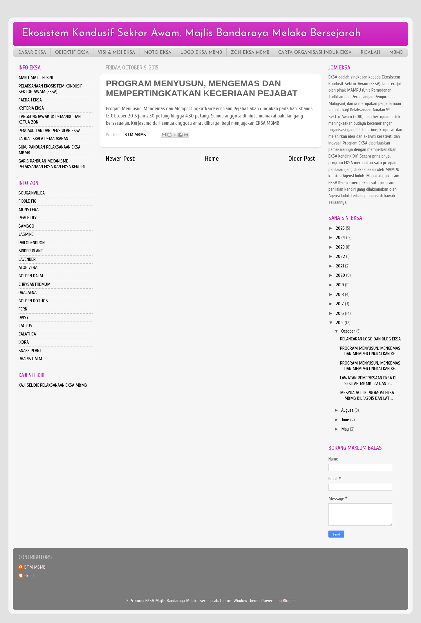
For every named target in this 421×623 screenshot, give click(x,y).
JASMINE (26, 234)
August (348, 410)
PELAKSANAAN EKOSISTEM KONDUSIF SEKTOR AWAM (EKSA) (50, 88)
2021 (340, 266)
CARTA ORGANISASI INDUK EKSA (315, 53)
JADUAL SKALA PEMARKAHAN (43, 138)
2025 (341, 228)
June (345, 419)
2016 (340, 313)
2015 (340, 322)
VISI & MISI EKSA (116, 53)
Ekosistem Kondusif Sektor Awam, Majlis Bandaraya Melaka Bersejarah (191, 33)
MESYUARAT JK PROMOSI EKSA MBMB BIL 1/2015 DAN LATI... (367, 395)
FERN (23, 309)
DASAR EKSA (32, 53)
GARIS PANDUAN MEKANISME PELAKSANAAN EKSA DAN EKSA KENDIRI (52, 163)
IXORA (24, 342)
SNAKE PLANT (30, 350)
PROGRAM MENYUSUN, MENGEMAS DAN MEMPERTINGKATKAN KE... (370, 351)
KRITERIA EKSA (31, 108)
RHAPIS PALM (30, 358)
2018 (340, 294)
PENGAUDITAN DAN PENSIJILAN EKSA (49, 130)
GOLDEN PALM (31, 276)
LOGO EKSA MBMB (201, 53)
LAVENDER (27, 259)
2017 (340, 303)
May (345, 429)
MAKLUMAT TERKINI (36, 77)
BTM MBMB (35, 567)
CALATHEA (27, 334)
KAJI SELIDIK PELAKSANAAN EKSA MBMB (53, 385)
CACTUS (25, 325)
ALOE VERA (28, 267)
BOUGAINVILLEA (32, 193)
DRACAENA (28, 292)
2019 (340, 285)
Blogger (289, 600)
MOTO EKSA (157, 53)
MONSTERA (29, 209)
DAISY (23, 317)
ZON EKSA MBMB (250, 53)
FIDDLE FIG (27, 201)
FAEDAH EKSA (30, 100)
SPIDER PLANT (31, 251)
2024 (341, 237)
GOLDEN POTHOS (33, 301)
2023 (341, 247)
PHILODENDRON (32, 242)
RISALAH (370, 53)
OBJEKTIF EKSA (72, 53)
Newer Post (120, 159)
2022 (341, 256)
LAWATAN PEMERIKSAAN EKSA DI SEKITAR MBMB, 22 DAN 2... (368, 380)
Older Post (301, 159)
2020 (341, 275)
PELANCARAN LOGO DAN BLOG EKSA (370, 339)
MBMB (396, 53)
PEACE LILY (28, 217)
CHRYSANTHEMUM (34, 284)
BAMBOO (26, 226)
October (348, 331)
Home (212, 159)
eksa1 (29, 575)
